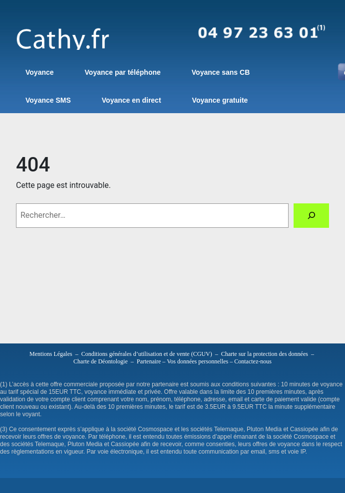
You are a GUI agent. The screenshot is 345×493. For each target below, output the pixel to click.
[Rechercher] (311, 215)
